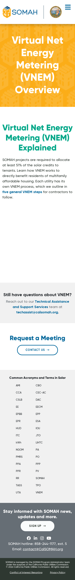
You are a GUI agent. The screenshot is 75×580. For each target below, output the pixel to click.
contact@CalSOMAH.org (43, 549)
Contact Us (37, 349)
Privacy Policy (57, 572)
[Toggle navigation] (68, 8)
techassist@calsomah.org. (37, 312)
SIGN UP (37, 525)
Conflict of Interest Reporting (26, 572)
